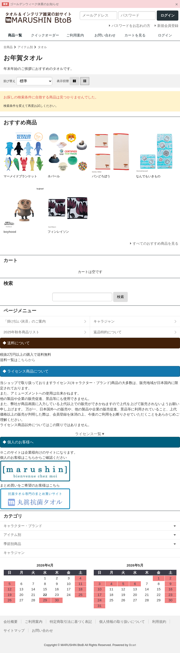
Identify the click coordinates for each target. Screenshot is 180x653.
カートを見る (135, 35)
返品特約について (108, 332)
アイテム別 (25, 47)
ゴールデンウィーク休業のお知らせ (34, 4)
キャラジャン (104, 321)
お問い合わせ (105, 35)
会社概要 (11, 622)
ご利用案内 (75, 35)
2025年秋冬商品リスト (21, 332)
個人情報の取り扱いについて (122, 622)
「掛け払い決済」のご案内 (25, 321)
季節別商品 (12, 544)
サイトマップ (14, 630)
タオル (42, 47)
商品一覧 (15, 35)
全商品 (8, 47)
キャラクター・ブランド (23, 526)
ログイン (165, 35)
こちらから (26, 360)
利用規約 (159, 622)
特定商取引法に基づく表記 (71, 622)
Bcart (132, 645)
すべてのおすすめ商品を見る (155, 243)
